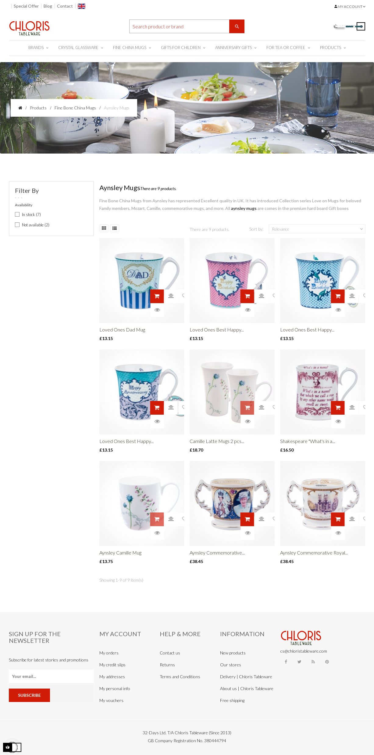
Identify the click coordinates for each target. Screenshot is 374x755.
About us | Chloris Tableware (246, 688)
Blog (48, 6)
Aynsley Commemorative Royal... (314, 552)
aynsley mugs (244, 208)
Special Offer (26, 6)
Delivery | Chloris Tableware (246, 676)
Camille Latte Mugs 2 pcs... (217, 441)
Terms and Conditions (180, 676)
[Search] (186, 26)
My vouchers (111, 700)
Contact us (170, 652)
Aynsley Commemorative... (217, 552)
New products (233, 652)
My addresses (112, 676)
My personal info (114, 688)
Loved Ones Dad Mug (122, 329)
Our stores (230, 664)
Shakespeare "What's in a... (307, 441)
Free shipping (232, 700)
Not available (35, 224)
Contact (65, 6)
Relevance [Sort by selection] (318, 229)
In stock (31, 214)
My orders (109, 652)
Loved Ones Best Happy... (217, 329)
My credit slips (112, 664)
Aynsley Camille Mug (120, 552)
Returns (167, 664)
